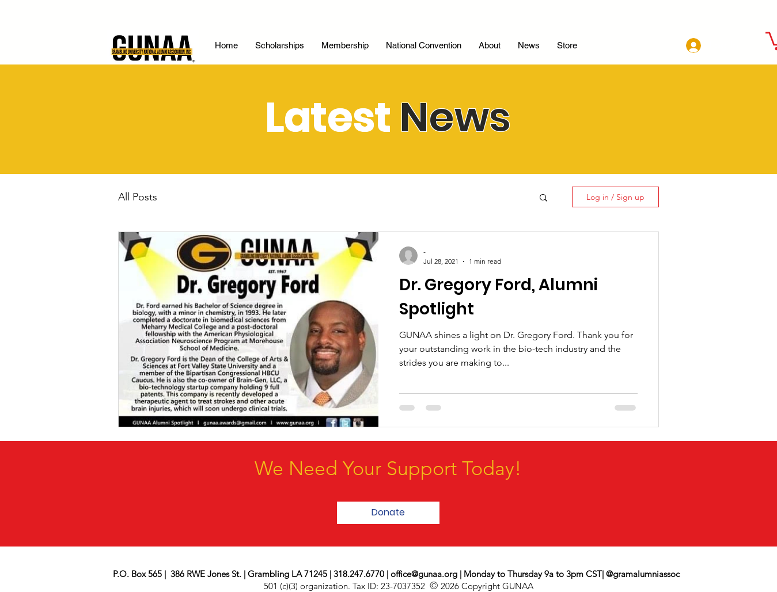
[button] (543, 198)
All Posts (137, 197)
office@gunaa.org (424, 573)
